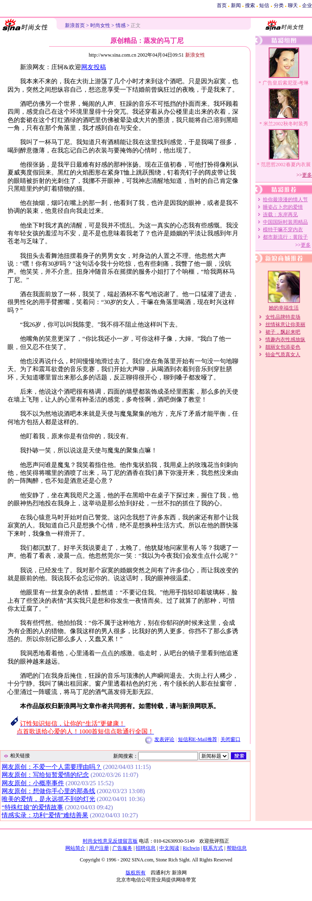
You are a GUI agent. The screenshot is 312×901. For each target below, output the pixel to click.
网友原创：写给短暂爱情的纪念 (45, 774)
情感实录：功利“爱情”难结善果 (45, 815)
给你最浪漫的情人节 (285, 199)
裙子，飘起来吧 (282, 332)
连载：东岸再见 (280, 214)
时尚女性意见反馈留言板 (110, 841)
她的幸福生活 (284, 308)
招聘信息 (146, 848)
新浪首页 (75, 25)
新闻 (236, 5)
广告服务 (122, 848)
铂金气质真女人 (282, 354)
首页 (222, 5)
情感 (121, 25)
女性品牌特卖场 (282, 317)
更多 (307, 175)
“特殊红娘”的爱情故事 (32, 807)
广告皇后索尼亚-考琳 (285, 83)
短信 (264, 5)
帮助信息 (237, 848)
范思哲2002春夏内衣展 (286, 164)
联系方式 (213, 848)
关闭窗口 (230, 739)
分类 (279, 5)
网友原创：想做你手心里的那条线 (48, 791)
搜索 (250, 5)
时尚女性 (100, 25)
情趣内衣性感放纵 (285, 339)
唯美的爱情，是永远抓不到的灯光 (48, 799)
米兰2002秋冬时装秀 (285, 124)
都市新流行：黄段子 (285, 237)
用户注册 (99, 848)
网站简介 (75, 848)
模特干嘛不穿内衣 (283, 229)
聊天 (293, 5)
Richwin (191, 848)
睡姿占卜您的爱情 (283, 207)
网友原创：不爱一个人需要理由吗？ (52, 767)
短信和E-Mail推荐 (197, 739)
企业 (307, 5)
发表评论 (164, 739)
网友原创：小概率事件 (33, 783)
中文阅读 (169, 848)
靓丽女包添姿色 (282, 347)
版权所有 (136, 873)
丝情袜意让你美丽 (285, 324)
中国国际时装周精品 (285, 222)
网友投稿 (93, 67)
